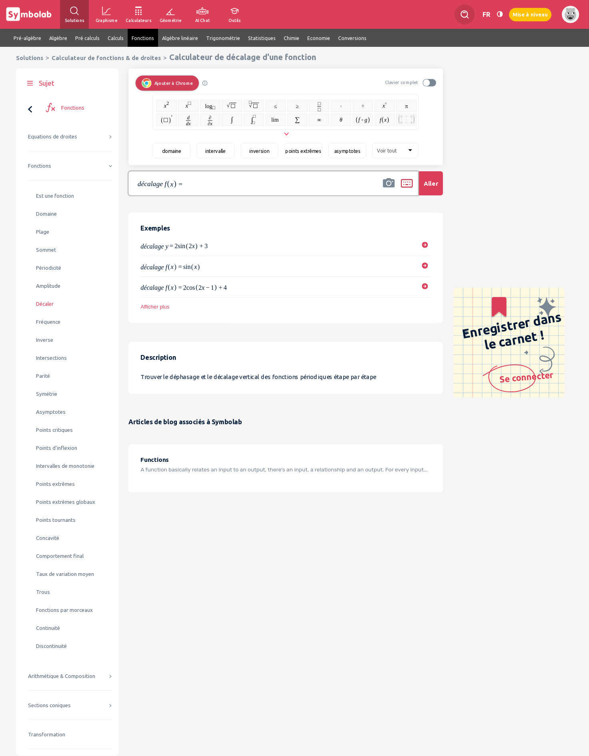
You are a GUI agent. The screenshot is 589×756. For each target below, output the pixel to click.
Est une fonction (55, 196)
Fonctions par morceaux (64, 610)
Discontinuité (51, 646)
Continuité (48, 628)
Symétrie (46, 394)
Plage (42, 232)
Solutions (29, 57)
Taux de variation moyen (65, 574)
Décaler (45, 304)
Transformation (46, 735)
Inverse (44, 340)
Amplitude (48, 286)
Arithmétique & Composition (61, 676)
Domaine (46, 214)
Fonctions (39, 166)
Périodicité (48, 268)
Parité (43, 376)
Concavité (47, 538)
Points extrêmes (55, 484)
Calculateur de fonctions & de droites (106, 57)
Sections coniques (49, 705)
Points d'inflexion (56, 448)
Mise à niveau (530, 14)
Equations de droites (52, 137)
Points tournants (56, 520)
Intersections (51, 358)
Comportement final (60, 556)
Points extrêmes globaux (65, 502)
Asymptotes (51, 412)
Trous (43, 592)
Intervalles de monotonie (65, 466)
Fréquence (48, 322)
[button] (389, 188)
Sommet (46, 250)
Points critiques (54, 430)
